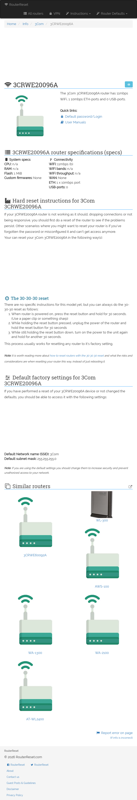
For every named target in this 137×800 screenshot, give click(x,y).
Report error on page (114, 735)
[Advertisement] (68, 56)
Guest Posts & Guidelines (21, 783)
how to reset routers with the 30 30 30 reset (77, 355)
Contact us (13, 777)
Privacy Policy (15, 795)
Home (11, 24)
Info (25, 24)
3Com (39, 24)
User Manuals (73, 122)
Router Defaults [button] (111, 13)
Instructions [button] (78, 13)
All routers (33, 13)
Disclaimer (13, 789)
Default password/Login (81, 116)
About (10, 770)
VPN (54, 13)
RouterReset (16, 4)
